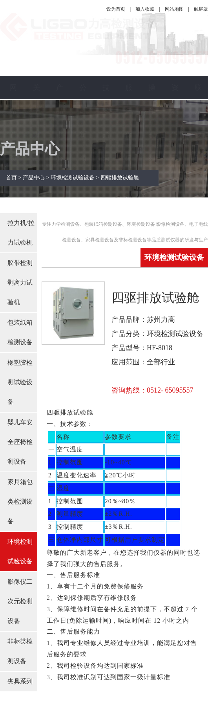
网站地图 (174, 9)
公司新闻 (82, 123)
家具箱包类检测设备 (20, 501)
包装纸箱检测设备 (20, 332)
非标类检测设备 (20, 651)
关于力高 (36, 123)
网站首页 (13, 123)
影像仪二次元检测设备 (20, 601)
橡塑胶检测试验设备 (20, 382)
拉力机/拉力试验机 (20, 232)
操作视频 (151, 123)
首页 (12, 178)
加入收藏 (144, 9)
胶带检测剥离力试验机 (20, 282)
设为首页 (115, 9)
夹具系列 (20, 681)
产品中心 (59, 123)
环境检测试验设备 (20, 551)
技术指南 (105, 123)
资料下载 (175, 123)
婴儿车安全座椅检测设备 (20, 442)
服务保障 (128, 123)
